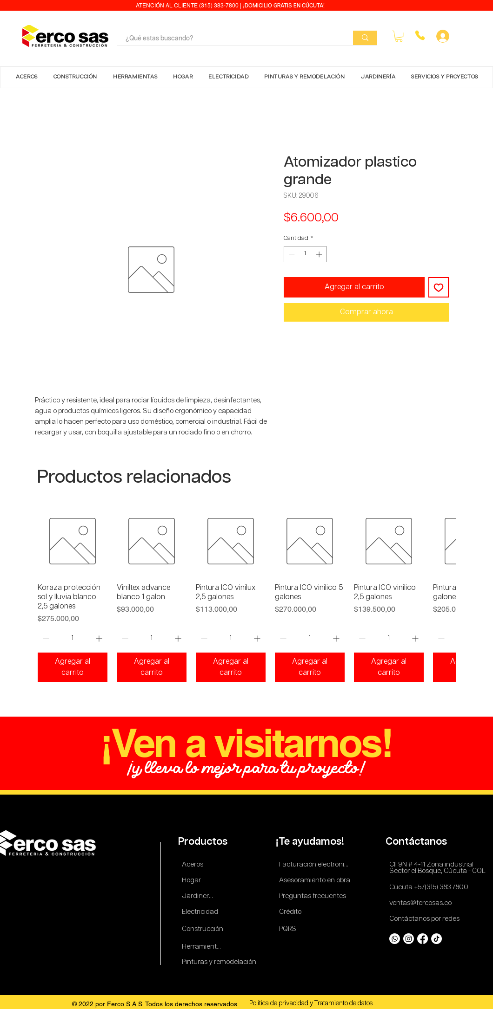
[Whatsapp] (394, 938)
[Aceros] (194, 865)
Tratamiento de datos (343, 1003)
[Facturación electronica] (316, 865)
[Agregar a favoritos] (438, 287)
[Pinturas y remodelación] (219, 962)
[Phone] (419, 35)
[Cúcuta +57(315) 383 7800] (431, 888)
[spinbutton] (305, 254)
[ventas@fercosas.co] (423, 903)
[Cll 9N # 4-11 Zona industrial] (436, 865)
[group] (246, 594)
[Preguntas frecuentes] (313, 896)
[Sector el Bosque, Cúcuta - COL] (438, 871)
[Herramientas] (203, 947)
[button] (399, 36)
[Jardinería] (198, 896)
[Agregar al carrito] (72, 667)
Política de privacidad (279, 1003)
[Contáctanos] (418, 842)
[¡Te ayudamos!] (311, 842)
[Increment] (320, 254)
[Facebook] (422, 938)
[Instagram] (408, 938)
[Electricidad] (201, 912)
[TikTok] (436, 938)
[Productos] (204, 842)
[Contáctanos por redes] (426, 919)
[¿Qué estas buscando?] (228, 39)
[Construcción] (203, 929)
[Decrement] (290, 254)
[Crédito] (291, 912)
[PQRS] (289, 929)
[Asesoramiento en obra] (316, 881)
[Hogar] (194, 881)
